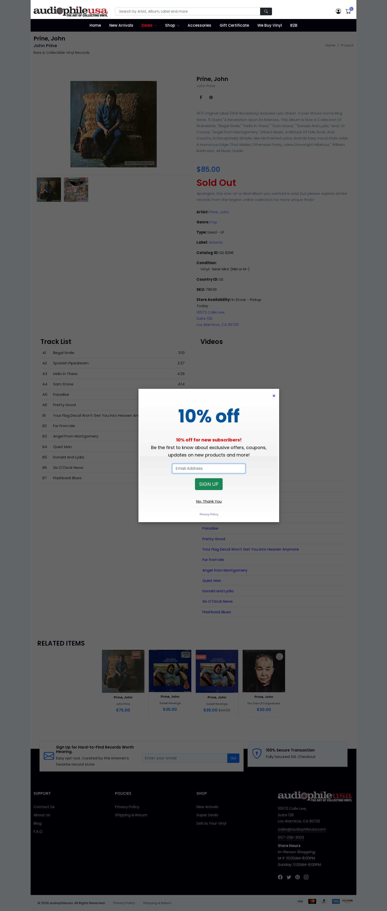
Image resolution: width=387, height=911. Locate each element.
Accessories (199, 25)
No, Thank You (209, 501)
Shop (170, 25)
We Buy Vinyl (269, 25)
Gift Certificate (234, 25)
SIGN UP (208, 484)
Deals (147, 25)
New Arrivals (121, 25)
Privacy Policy (209, 514)
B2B (293, 25)
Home (95, 25)
